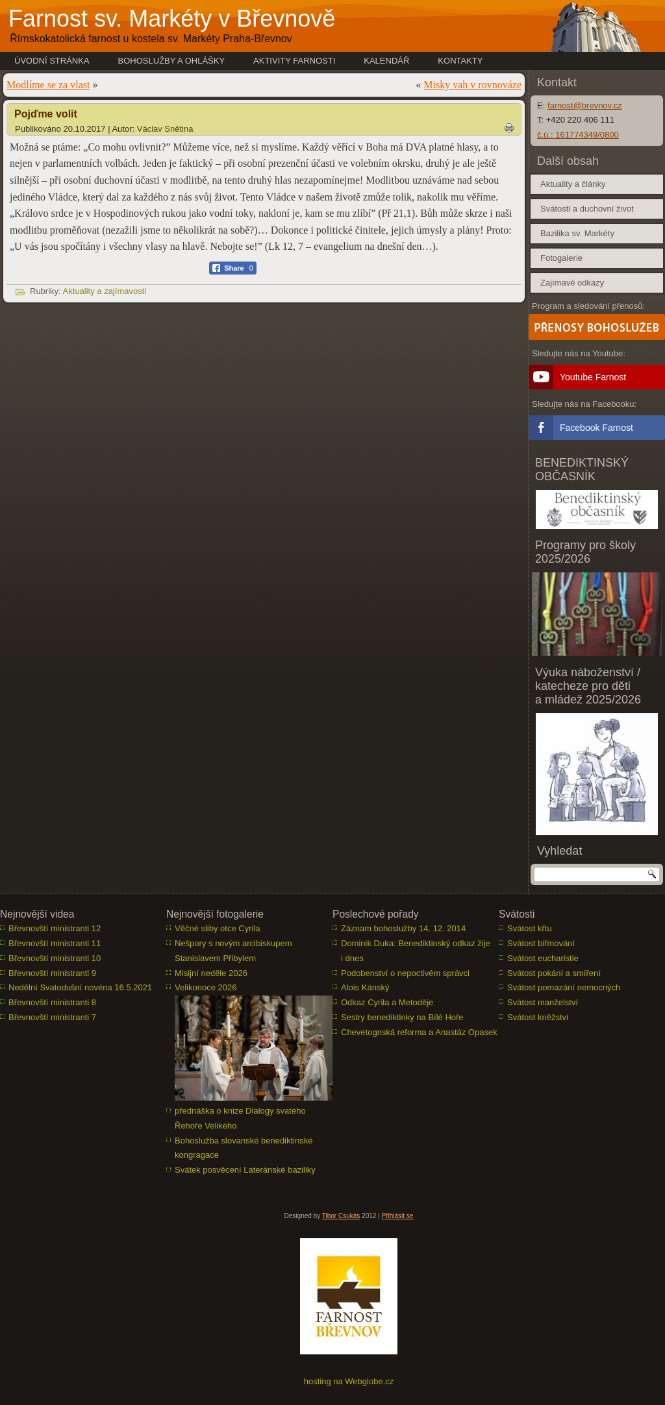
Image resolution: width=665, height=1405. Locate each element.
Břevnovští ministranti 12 (54, 928)
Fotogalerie (561, 258)
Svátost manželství (542, 1002)
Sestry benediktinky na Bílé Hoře (402, 1017)
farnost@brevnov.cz (584, 105)
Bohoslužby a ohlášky (171, 61)
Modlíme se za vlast (48, 84)
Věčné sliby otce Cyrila (217, 928)
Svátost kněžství (538, 1017)
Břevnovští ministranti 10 (54, 958)
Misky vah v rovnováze (472, 84)
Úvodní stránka (52, 61)
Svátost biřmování (541, 943)
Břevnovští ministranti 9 (52, 973)
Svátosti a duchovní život (587, 209)
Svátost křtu (529, 928)
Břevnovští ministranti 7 (52, 1017)
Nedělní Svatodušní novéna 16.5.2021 (80, 987)
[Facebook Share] (233, 268)
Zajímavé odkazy (572, 282)
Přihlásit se (398, 1215)
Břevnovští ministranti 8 (52, 1002)
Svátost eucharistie (543, 958)
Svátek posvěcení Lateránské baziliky (245, 1170)
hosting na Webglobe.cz (349, 1381)
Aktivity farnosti (294, 61)
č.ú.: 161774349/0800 (578, 135)
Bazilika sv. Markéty (577, 233)
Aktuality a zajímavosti (105, 291)
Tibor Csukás (341, 1215)
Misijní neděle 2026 (211, 973)
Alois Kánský (365, 987)
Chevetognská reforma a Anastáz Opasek (419, 1032)
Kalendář (386, 61)
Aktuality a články (572, 184)
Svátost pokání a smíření (554, 973)
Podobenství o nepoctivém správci (405, 973)
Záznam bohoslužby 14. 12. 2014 (403, 928)
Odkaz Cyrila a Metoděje (387, 1002)
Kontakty (460, 61)
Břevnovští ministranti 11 (54, 943)
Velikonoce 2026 (205, 987)
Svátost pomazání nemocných (563, 987)
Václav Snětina (165, 129)
